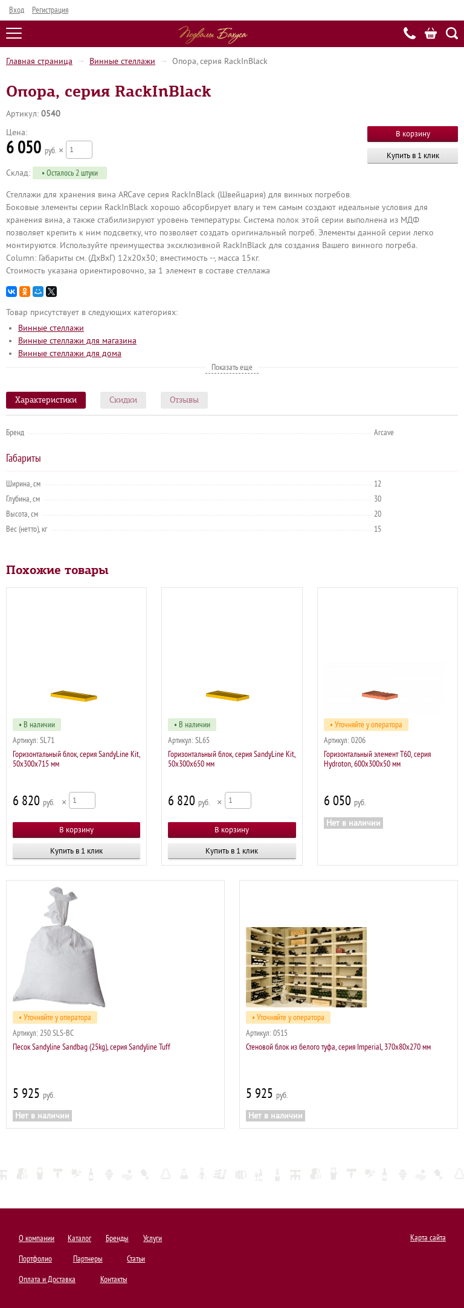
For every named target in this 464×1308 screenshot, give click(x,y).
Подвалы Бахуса (213, 35)
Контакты (113, 1279)
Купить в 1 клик (413, 155)
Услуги (152, 1238)
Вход (16, 9)
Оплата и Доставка (47, 1279)
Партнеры (88, 1258)
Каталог (79, 1238)
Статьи (136, 1258)
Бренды (117, 1238)
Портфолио (35, 1258)
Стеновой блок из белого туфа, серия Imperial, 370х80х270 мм (338, 1046)
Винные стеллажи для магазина (77, 340)
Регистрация (50, 9)
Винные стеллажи (122, 61)
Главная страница (39, 61)
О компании (36, 1238)
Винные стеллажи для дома (69, 353)
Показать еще (232, 367)
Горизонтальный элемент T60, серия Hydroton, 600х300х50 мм (377, 759)
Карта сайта (428, 1237)
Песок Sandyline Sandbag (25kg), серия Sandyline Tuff (91, 1046)
